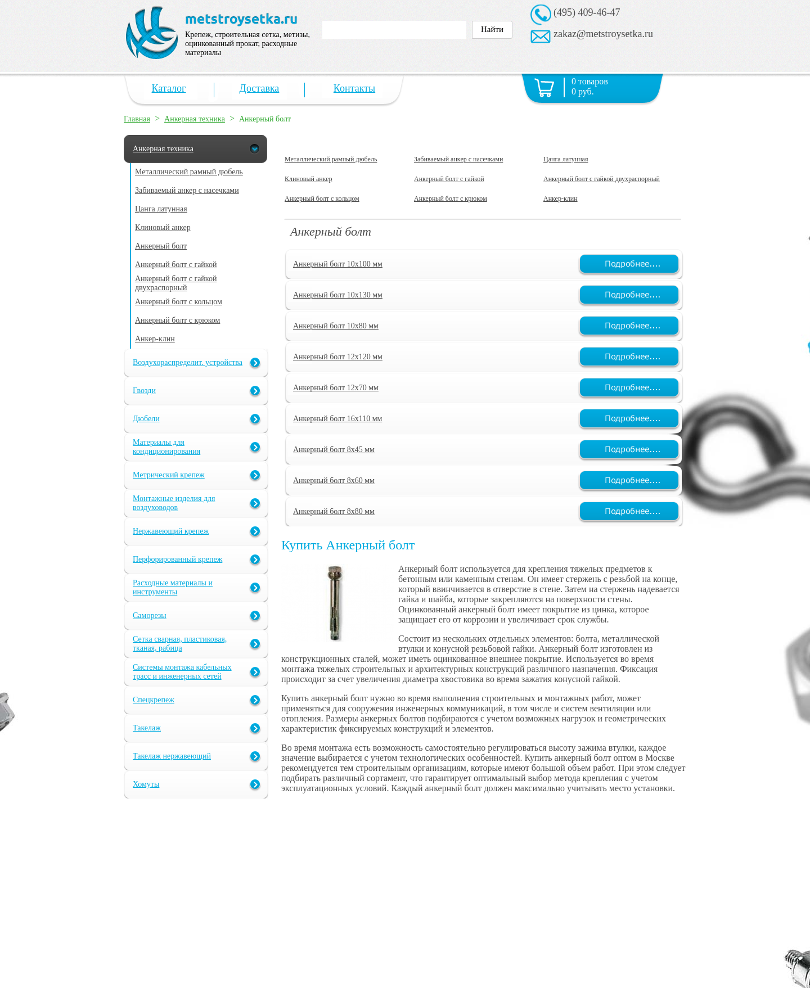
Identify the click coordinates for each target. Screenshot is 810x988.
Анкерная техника (194, 119)
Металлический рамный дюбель (331, 159)
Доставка (260, 88)
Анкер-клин (560, 198)
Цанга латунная (565, 159)
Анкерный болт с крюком (450, 198)
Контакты (354, 88)
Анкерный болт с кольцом (322, 198)
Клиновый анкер (308, 179)
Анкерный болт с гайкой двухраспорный (601, 179)
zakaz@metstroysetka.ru (603, 33)
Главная (137, 119)
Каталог (169, 88)
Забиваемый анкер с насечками (458, 159)
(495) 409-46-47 (587, 12)
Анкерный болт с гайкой (449, 179)
